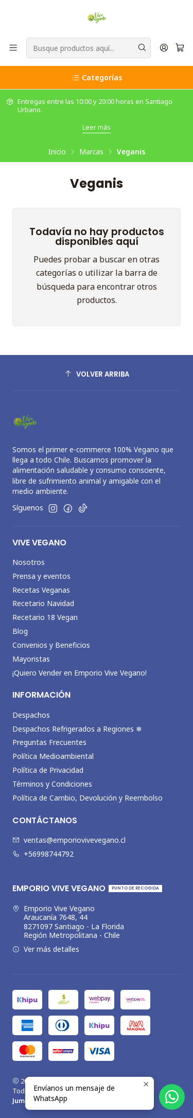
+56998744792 (43, 854)
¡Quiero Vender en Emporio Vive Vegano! (79, 673)
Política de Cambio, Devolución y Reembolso (87, 798)
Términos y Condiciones (52, 784)
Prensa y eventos (41, 576)
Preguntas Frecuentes (49, 742)
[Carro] (180, 48)
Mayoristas (31, 659)
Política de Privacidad (47, 770)
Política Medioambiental (53, 756)
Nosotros (28, 562)
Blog (20, 631)
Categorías (97, 77)
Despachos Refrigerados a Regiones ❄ (77, 729)
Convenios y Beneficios (51, 645)
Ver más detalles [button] (45, 949)
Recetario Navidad (43, 603)
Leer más (96, 127)
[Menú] (13, 48)
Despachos (31, 715)
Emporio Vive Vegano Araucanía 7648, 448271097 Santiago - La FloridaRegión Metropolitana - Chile (68, 921)
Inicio (57, 151)
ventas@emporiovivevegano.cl (69, 840)
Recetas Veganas (41, 590)
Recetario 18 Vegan (45, 617)
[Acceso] (164, 48)
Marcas (91, 151)
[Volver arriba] (96, 374)
